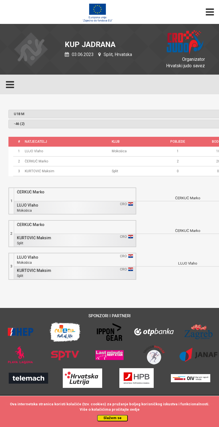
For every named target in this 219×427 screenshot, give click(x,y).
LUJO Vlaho (27, 205)
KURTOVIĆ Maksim (34, 238)
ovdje (135, 409)
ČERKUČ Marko (30, 192)
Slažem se (112, 418)
